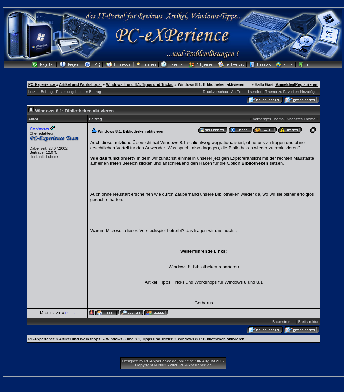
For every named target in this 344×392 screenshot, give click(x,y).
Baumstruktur (283, 322)
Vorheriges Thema (268, 119)
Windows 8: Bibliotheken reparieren (204, 266)
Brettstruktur (308, 322)
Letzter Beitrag (40, 92)
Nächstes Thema (301, 119)
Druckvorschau (215, 92)
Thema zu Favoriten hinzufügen (292, 92)
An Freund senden (246, 92)
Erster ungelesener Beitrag (78, 92)
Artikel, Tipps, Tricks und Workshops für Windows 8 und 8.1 (204, 282)
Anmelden (285, 84)
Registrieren (306, 84)
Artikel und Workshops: (80, 84)
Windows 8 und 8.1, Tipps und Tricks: (139, 84)
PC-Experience (42, 84)
